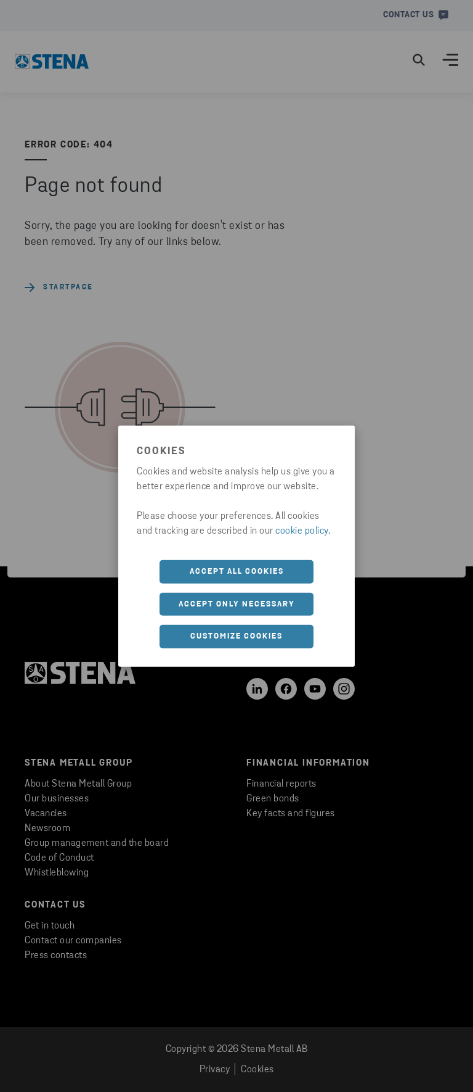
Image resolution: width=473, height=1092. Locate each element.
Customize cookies (236, 636)
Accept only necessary (237, 604)
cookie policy (301, 531)
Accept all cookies (237, 572)
